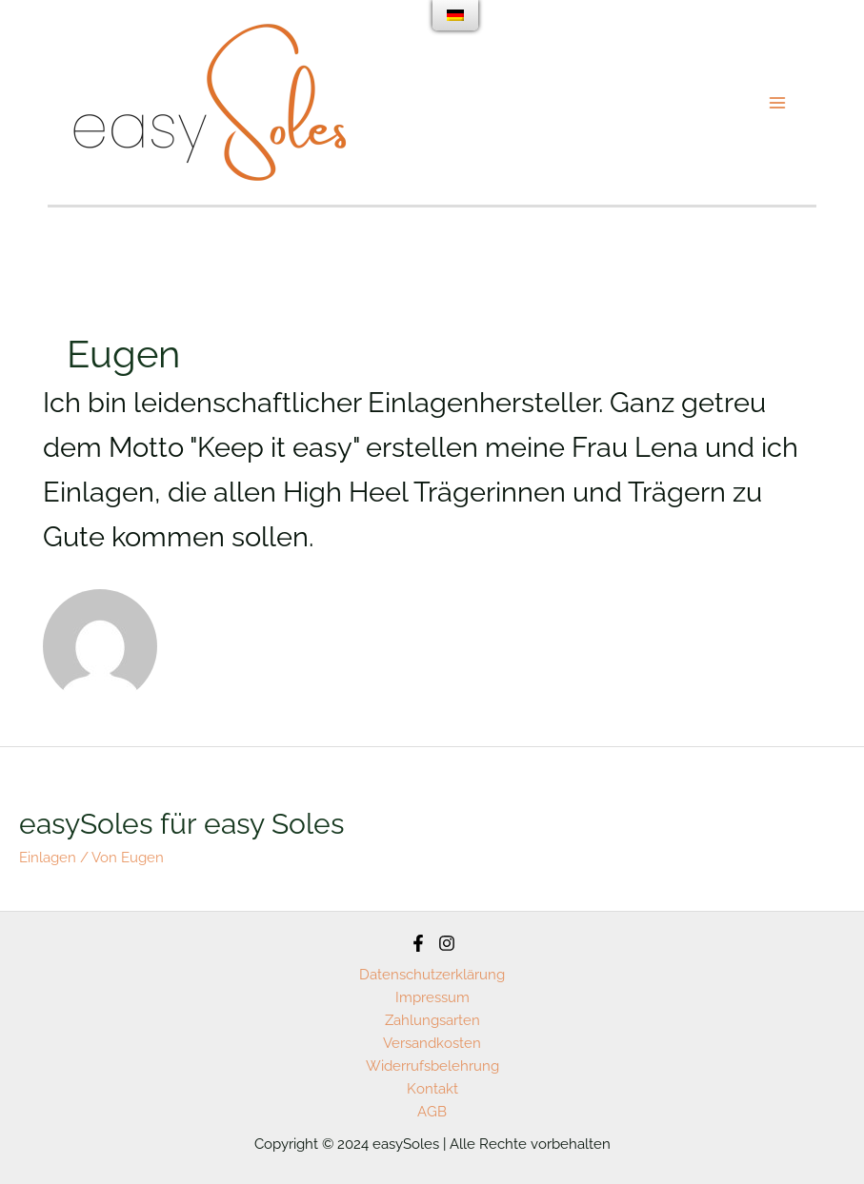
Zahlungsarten (432, 1020)
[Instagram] (446, 943)
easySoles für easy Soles (181, 823)
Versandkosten (432, 1043)
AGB (432, 1111)
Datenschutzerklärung (432, 974)
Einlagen (47, 857)
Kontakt (432, 1088)
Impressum (432, 997)
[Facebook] (418, 943)
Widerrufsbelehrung (432, 1066)
